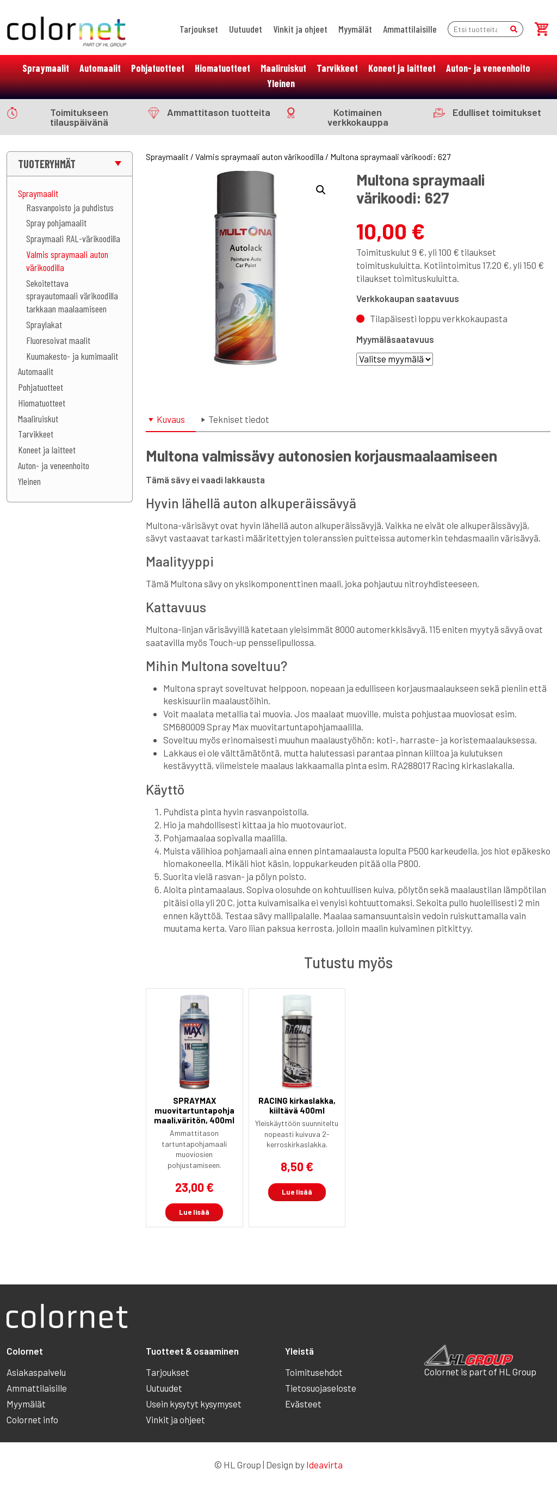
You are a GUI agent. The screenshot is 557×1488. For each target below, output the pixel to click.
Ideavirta (324, 1464)
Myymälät (355, 29)
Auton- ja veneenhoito (488, 68)
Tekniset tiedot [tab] (238, 419)
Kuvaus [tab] (171, 419)
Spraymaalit (45, 68)
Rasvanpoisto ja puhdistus (70, 207)
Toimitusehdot (314, 1372)
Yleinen (281, 83)
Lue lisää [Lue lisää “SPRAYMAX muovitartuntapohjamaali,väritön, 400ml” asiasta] (194, 1212)
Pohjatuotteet (157, 68)
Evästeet (303, 1403)
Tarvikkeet (337, 68)
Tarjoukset (199, 29)
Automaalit (100, 68)
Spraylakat (44, 324)
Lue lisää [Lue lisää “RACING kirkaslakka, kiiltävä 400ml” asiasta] (297, 1192)
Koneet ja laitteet (402, 68)
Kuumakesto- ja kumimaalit (72, 356)
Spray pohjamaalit (56, 223)
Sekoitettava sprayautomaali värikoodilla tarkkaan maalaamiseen (72, 296)
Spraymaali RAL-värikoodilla (73, 238)
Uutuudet (245, 29)
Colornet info (32, 1419)
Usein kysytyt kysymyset (194, 1403)
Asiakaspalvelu (36, 1372)
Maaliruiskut (283, 68)
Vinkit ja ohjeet (300, 29)
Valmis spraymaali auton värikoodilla (259, 157)
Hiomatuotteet (222, 68)
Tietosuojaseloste (320, 1387)
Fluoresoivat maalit (58, 340)
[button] (321, 190)
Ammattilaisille (410, 29)
